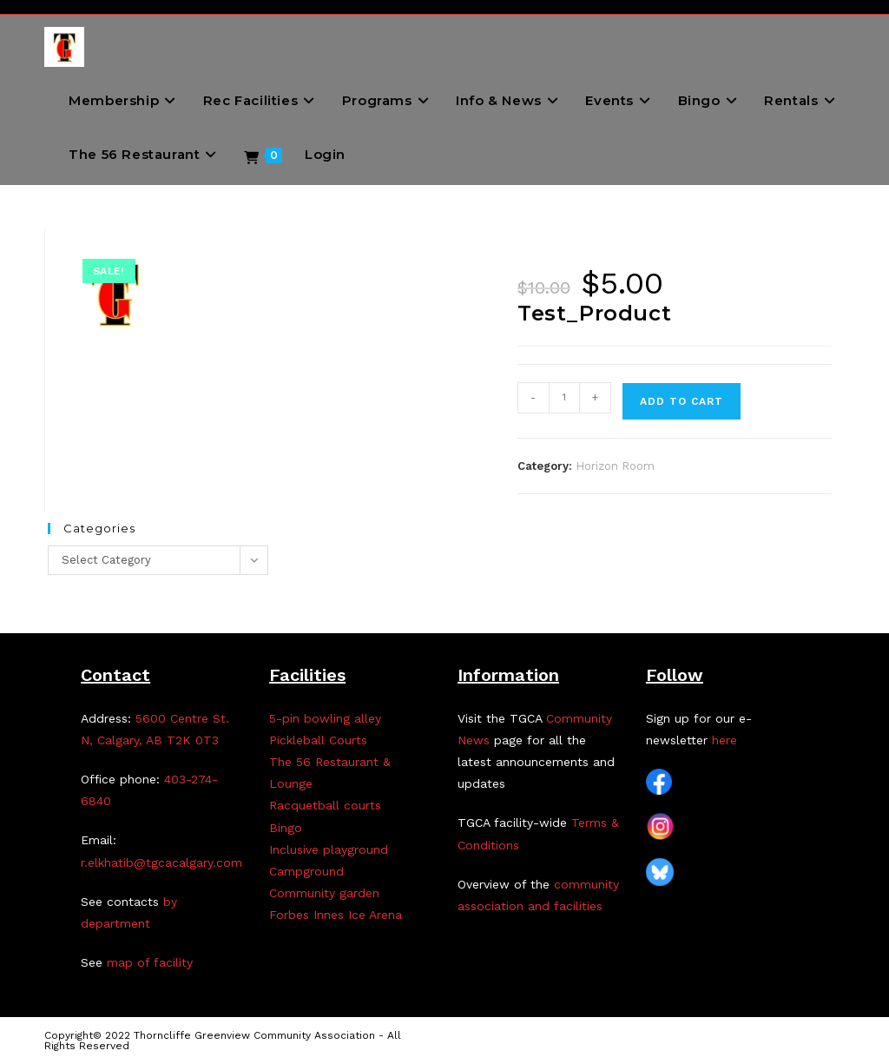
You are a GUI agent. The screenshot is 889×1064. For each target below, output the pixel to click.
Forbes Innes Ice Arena (335, 915)
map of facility (150, 962)
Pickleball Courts (318, 740)
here (724, 740)
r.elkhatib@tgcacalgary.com (161, 862)
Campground (306, 871)
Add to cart (681, 401)
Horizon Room (615, 466)
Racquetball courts (325, 805)
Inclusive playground (328, 849)
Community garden (324, 893)
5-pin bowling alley (325, 718)
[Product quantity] (564, 397)
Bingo (285, 828)
